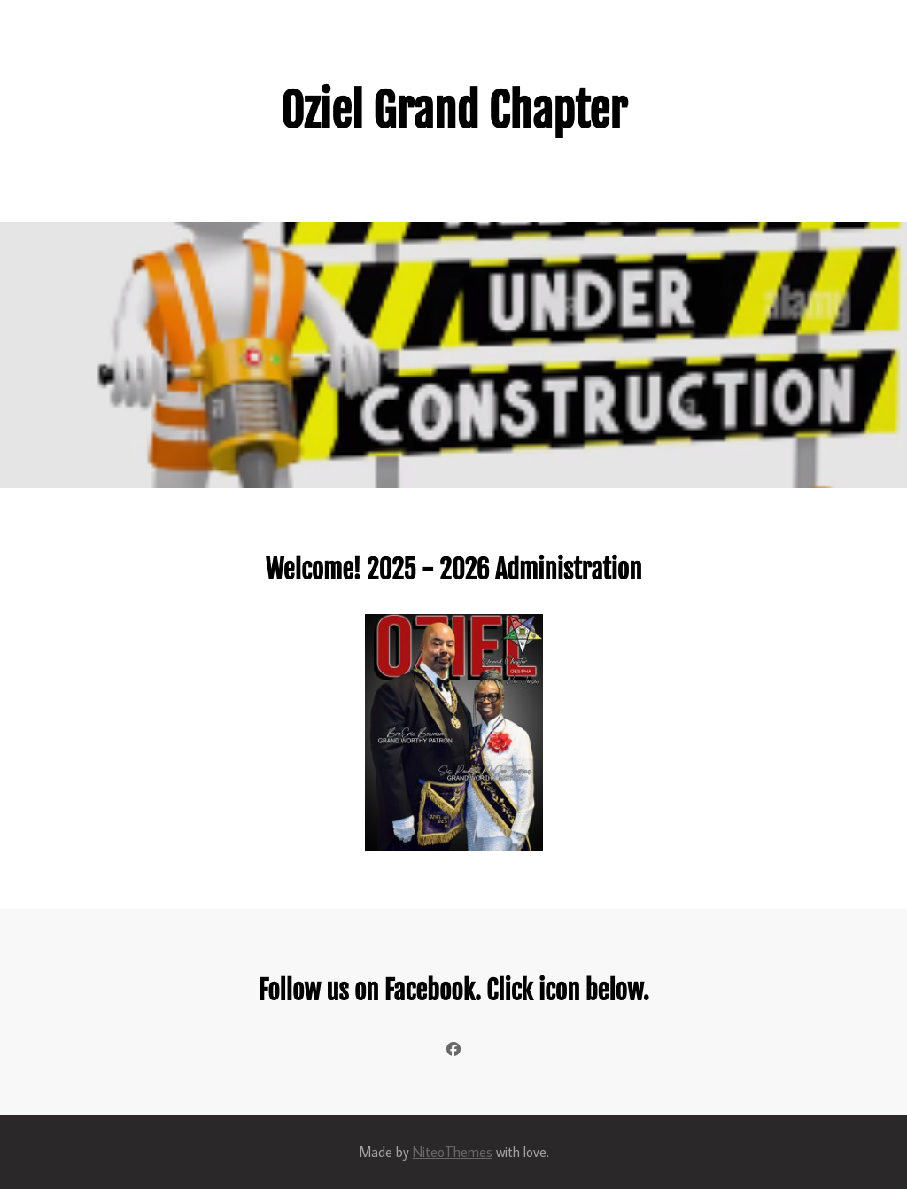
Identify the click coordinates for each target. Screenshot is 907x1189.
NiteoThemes (452, 1152)
